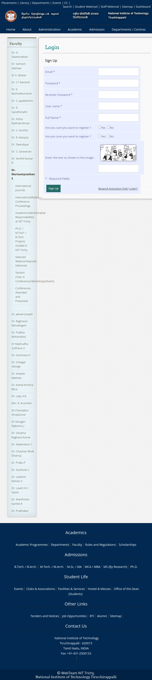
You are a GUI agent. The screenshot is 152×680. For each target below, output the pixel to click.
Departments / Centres (129, 29)
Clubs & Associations (40, 589)
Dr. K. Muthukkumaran (21, 91)
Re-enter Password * (58, 95)
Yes (101, 128)
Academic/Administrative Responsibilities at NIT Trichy (30, 217)
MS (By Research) (115, 567)
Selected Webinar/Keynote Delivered (25, 261)
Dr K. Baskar (18, 75)
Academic (75, 29)
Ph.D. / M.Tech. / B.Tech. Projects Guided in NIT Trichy (21, 239)
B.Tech (19, 567)
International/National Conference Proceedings (28, 201)
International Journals (23, 188)
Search (67, 6)
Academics (76, 532)
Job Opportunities (74, 616)
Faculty (16, 44)
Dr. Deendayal (20, 144)
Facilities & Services (71, 589)
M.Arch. (58, 567)
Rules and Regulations (100, 545)
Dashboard (143, 6)
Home (10, 29)
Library (24, 3)
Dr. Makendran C (21, 444)
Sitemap (127, 6)
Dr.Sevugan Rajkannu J (18, 424)
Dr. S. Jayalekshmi (22, 101)
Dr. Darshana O (20, 355)
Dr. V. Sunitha (19, 130)
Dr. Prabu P (18, 462)
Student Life (76, 577)
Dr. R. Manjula (19, 137)
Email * (50, 72)
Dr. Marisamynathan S (23, 174)
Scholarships (127, 545)
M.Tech (45, 567)
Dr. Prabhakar (19, 511)
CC (66, 3)
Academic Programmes (32, 545)
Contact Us (76, 626)
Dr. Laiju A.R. (19, 396)
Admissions (76, 554)
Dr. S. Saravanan (21, 151)
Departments (41, 3)
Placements (9, 3)
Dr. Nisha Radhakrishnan (20, 121)
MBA (97, 567)
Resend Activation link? (113, 188)
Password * (52, 83)
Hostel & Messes (99, 589)
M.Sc (70, 567)
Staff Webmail (110, 6)
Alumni (102, 616)
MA (79, 567)
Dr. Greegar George (18, 364)
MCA (88, 567)
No (110, 128)
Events (57, 3)
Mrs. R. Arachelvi (21, 403)
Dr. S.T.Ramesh (20, 82)
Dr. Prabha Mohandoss (18, 334)
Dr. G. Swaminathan (19, 55)
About (27, 29)
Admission (97, 29)
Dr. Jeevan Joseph (22, 314)
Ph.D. (134, 567)
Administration (49, 29)
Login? (133, 188)
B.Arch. (32, 567)
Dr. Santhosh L (20, 470)
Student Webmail (86, 6)
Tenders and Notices (44, 616)
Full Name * (53, 118)
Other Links (76, 604)
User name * (53, 106)
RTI (92, 616)
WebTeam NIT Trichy (77, 673)
